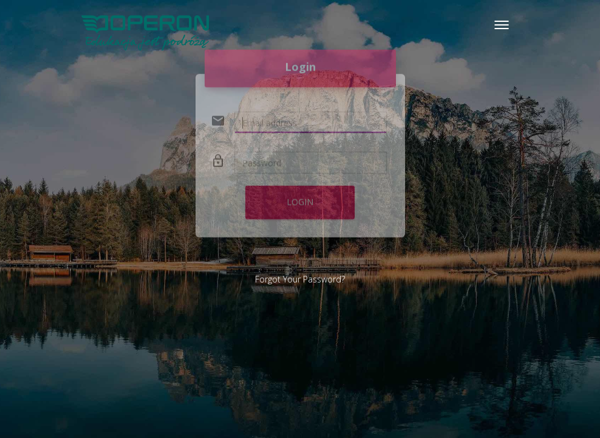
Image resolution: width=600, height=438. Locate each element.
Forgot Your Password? (300, 279)
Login (300, 191)
